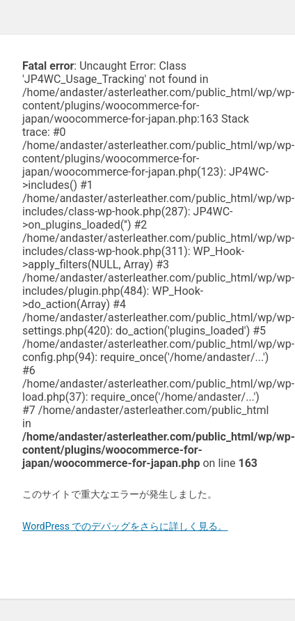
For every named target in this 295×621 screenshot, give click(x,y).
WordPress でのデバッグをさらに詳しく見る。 (125, 526)
